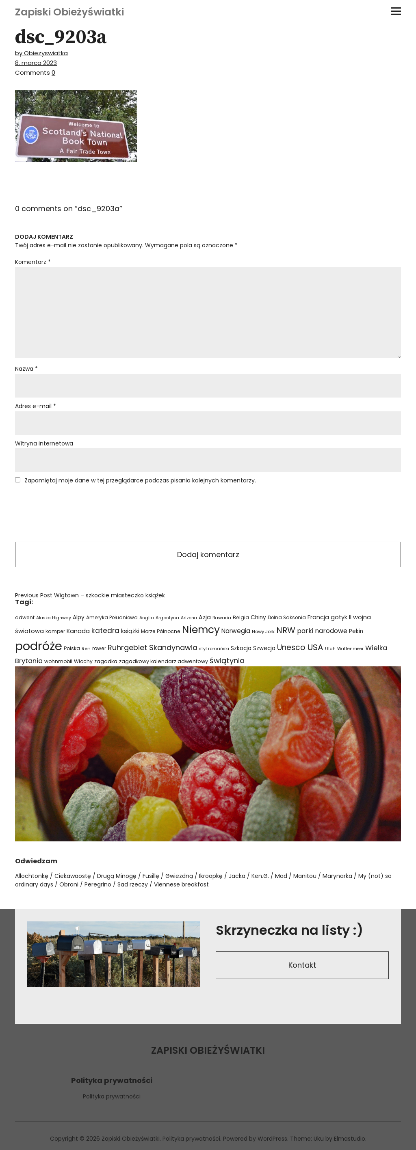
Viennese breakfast (181, 884)
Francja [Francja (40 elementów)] (318, 617)
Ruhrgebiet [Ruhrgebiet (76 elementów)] (127, 647)
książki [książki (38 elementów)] (130, 631)
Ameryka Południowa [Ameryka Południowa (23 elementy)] (112, 617)
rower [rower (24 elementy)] (99, 648)
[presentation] (77, 514)
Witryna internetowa (44, 443)
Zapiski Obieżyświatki (69, 12)
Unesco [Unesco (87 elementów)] (291, 647)
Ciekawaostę (72, 876)
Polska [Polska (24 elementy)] (72, 648)
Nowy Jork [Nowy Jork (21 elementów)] (263, 631)
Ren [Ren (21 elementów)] (86, 648)
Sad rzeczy (132, 884)
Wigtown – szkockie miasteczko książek (90, 595)
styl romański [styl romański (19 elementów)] (214, 649)
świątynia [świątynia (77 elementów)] (227, 660)
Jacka (237, 876)
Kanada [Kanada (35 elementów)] (78, 631)
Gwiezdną (179, 876)
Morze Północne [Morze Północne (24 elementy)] (160, 631)
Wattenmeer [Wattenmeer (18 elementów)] (350, 649)
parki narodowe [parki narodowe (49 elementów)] (322, 631)
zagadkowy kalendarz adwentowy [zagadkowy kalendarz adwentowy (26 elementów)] (163, 661)
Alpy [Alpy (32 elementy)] (78, 617)
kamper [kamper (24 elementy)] (55, 631)
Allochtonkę (31, 876)
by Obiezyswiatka (41, 53)
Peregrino (97, 884)
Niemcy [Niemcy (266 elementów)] (201, 630)
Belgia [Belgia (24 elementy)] (241, 617)
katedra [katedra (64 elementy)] (105, 631)
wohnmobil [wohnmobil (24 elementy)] (58, 661)
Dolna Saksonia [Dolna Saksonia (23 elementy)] (287, 617)
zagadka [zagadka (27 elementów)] (105, 661)
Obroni (68, 884)
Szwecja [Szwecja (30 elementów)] (264, 648)
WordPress (272, 1139)
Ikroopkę (211, 876)
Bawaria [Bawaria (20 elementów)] (221, 617)
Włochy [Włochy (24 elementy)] (83, 661)
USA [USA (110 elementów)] (315, 647)
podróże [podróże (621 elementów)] (38, 646)
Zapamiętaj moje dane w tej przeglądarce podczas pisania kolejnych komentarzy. (140, 480)
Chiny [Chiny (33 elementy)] (258, 617)
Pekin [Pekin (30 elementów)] (356, 631)
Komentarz (33, 262)
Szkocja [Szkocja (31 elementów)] (241, 648)
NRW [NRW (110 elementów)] (285, 630)
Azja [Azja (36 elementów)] (205, 617)
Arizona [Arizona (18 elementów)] (189, 618)
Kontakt (302, 965)
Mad (281, 876)
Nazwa (26, 369)
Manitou (304, 876)
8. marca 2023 (36, 62)
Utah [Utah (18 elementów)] (330, 649)
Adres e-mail (35, 406)
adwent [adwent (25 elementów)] (25, 617)
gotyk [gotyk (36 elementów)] (339, 617)
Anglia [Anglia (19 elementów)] (146, 618)
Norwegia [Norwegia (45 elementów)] (235, 631)
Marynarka (337, 876)
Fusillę (151, 876)
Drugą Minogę (116, 876)
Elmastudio (349, 1139)
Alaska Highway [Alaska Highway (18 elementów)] (53, 618)
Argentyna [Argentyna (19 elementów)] (167, 618)
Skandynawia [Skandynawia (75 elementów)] (173, 647)
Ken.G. (260, 876)
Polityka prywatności (112, 1096)
